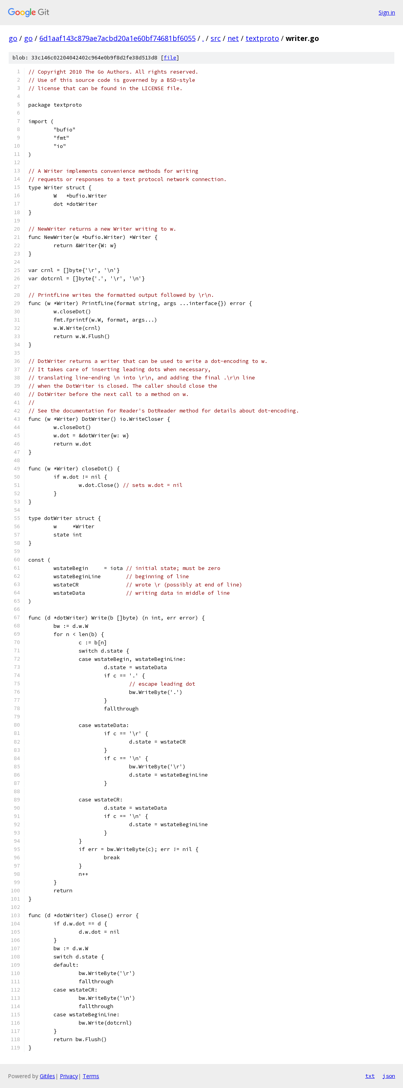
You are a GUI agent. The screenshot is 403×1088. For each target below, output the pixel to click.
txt (370, 1075)
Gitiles (47, 1076)
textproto (262, 38)
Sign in (387, 12)
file (170, 57)
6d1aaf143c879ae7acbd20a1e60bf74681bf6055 (117, 38)
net (233, 38)
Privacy (69, 1076)
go (13, 38)
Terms (91, 1076)
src (216, 38)
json (389, 1075)
